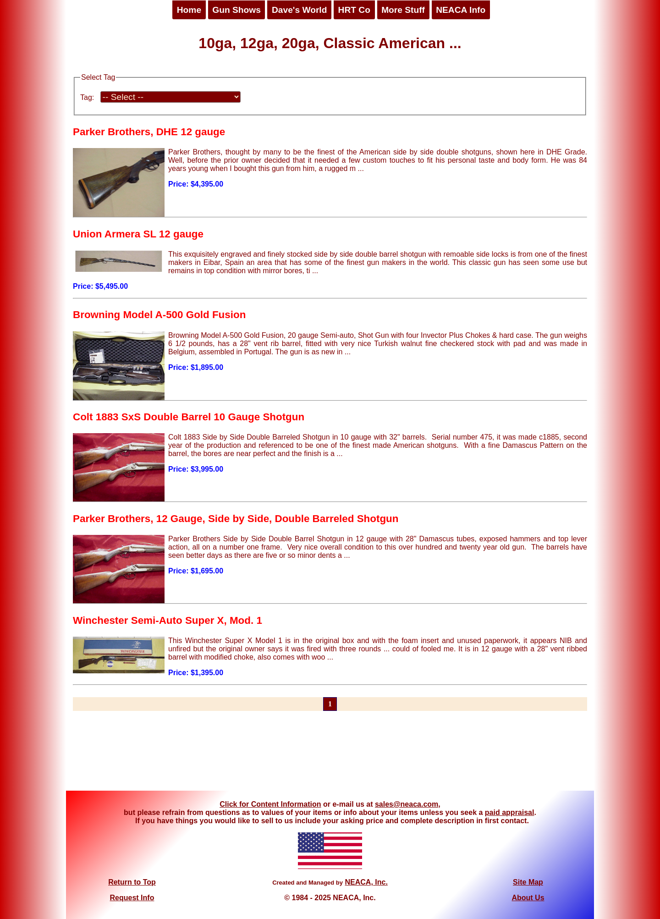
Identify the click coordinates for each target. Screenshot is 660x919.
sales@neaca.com (406, 804)
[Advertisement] (330, 756)
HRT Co (354, 10)
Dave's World (299, 10)
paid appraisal (509, 812)
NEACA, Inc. (366, 882)
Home (189, 10)
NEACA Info (460, 10)
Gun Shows (236, 10)
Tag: (87, 97)
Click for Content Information (270, 804)
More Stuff (403, 10)
